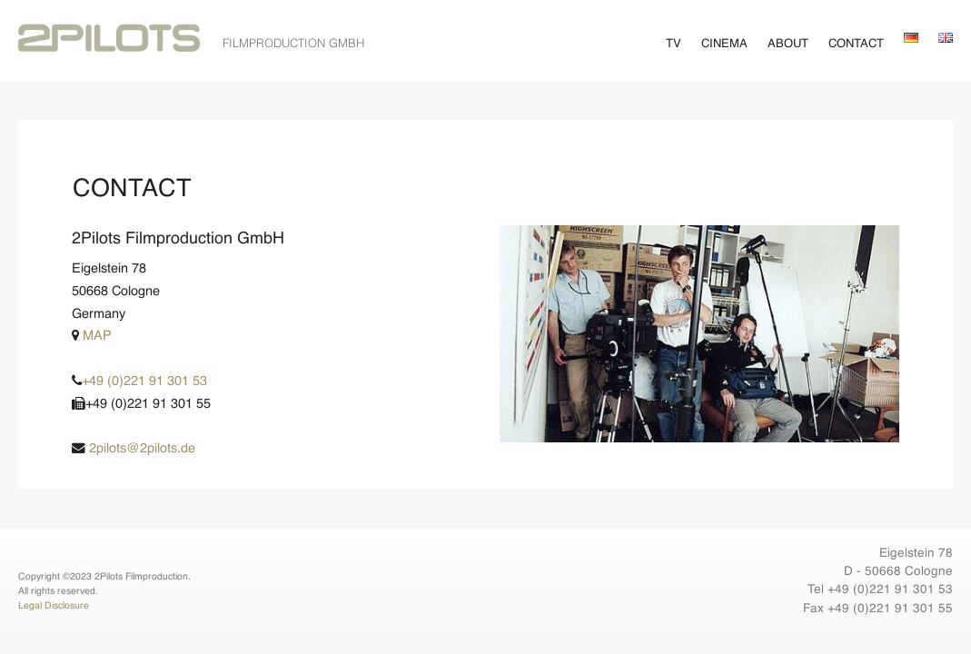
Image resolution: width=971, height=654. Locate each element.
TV (673, 44)
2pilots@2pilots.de (133, 448)
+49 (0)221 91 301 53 (139, 381)
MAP (92, 336)
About (788, 44)
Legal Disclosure (53, 605)
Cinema (724, 44)
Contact (856, 44)
